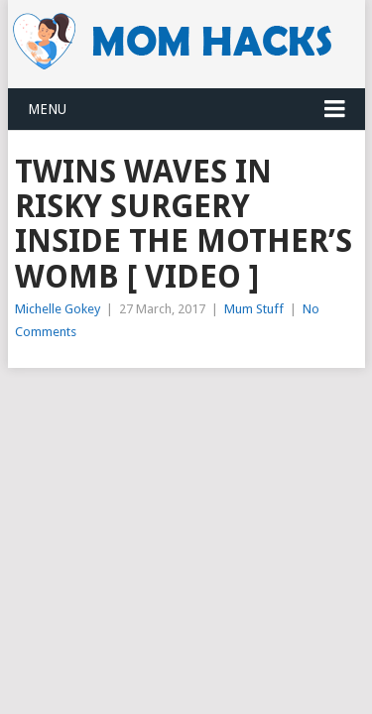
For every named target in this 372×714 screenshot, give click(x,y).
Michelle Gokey (57, 308)
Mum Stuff (254, 308)
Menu (47, 109)
